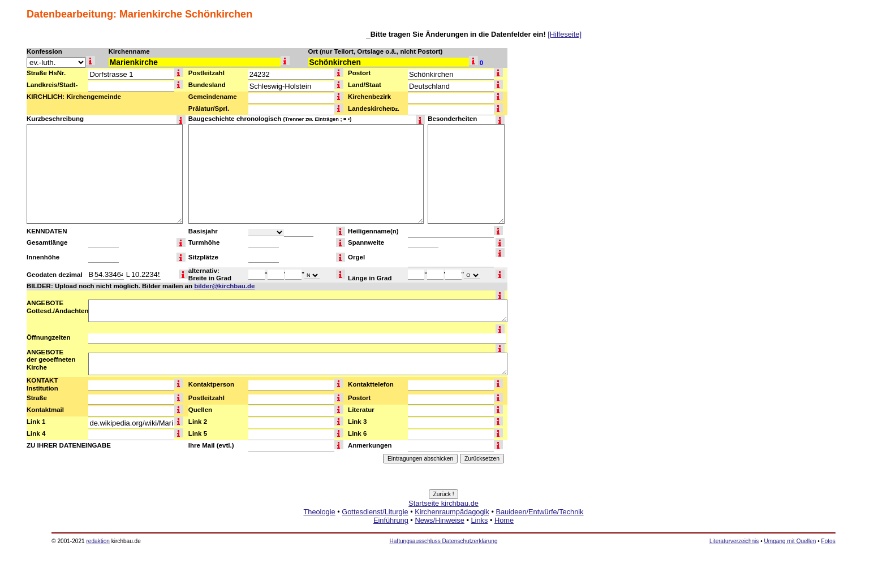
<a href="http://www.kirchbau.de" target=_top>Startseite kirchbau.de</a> (443, 524)
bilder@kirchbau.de (224, 286)
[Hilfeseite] (565, 34)
